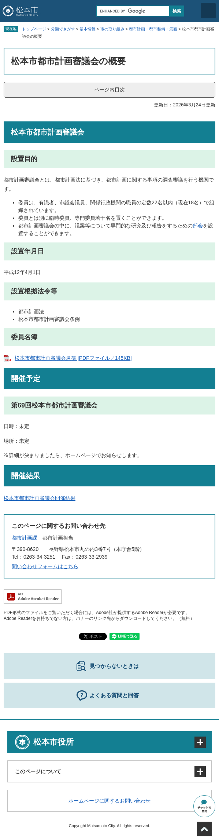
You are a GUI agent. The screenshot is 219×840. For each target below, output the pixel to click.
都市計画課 (24, 538)
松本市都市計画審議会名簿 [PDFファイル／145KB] (73, 358)
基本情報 (87, 29)
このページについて (38, 771)
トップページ (34, 29)
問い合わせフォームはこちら (45, 566)
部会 (198, 226)
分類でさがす (63, 29)
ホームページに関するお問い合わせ (109, 801)
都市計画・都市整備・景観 (153, 29)
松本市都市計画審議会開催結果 (39, 498)
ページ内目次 (109, 89)
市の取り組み (112, 29)
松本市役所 (53, 741)
